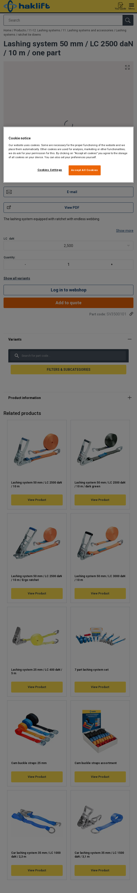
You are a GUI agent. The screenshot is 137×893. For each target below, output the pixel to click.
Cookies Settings (50, 169)
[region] (68, 155)
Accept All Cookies (84, 170)
